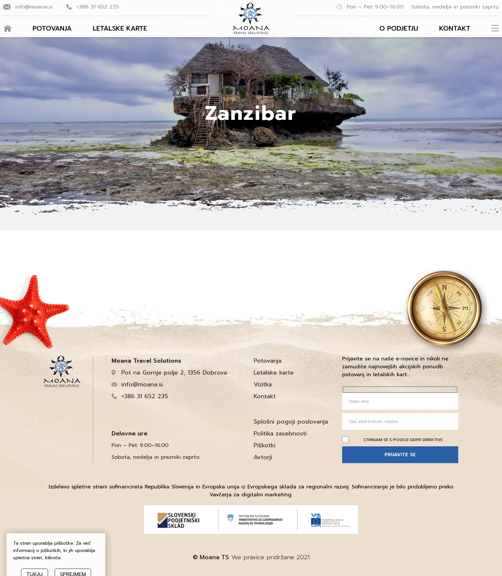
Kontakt (454, 28)
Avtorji (263, 457)
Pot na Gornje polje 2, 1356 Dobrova (174, 372)
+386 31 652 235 (97, 7)
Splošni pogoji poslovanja (291, 421)
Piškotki (264, 445)
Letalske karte (120, 28)
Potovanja (52, 28)
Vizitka (263, 384)
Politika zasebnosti (280, 433)
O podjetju (398, 28)
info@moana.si (34, 7)
